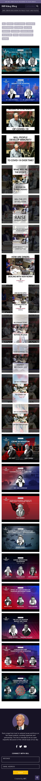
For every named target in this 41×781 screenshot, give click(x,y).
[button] (30, 6)
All (4, 24)
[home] (9, 6)
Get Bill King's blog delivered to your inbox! (20, 1)
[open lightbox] (20, 60)
